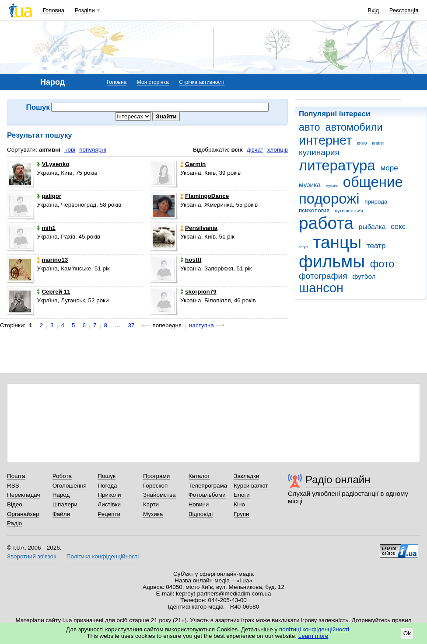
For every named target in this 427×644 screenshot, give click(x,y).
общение (373, 182)
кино (362, 142)
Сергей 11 (53, 291)
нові (69, 149)
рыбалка (372, 226)
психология (314, 210)
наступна (201, 325)
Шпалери (64, 504)
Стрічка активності (201, 82)
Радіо (14, 523)
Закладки (246, 476)
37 (131, 325)
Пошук (107, 476)
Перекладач (23, 495)
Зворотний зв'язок (31, 556)
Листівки (109, 504)
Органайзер (23, 514)
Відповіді (201, 514)
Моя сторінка (153, 82)
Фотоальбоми (207, 495)
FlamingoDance (204, 196)
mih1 (46, 228)
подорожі (329, 198)
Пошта (16, 476)
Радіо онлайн (338, 479)
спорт (303, 247)
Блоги (242, 495)
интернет (325, 140)
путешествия (349, 210)
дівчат (255, 149)
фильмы (332, 261)
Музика (153, 514)
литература (337, 165)
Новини (199, 504)
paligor (49, 196)
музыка (332, 186)
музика (310, 184)
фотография (323, 275)
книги (378, 142)
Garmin (193, 164)
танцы (337, 242)
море (389, 168)
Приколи (109, 495)
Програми (156, 476)
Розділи (85, 10)
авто (309, 127)
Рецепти (109, 514)
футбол (363, 276)
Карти (151, 504)
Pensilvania (198, 228)
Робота (62, 476)
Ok (407, 633)
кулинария (319, 152)
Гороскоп (155, 485)
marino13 (52, 259)
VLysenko (53, 164)
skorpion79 (198, 291)
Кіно (239, 504)
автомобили (353, 127)
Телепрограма (208, 485)
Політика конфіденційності (102, 556)
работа (326, 223)
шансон (321, 288)
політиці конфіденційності (314, 629)
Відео (14, 504)
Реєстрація (403, 10)
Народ (61, 495)
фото (382, 264)
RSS (13, 485)
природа (375, 201)
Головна (53, 10)
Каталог (199, 476)
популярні (92, 149)
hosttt (190, 259)
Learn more (313, 636)
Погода (107, 485)
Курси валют (251, 485)
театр (376, 246)
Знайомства (159, 495)
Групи (241, 514)
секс (398, 226)
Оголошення (69, 485)
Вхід (373, 10)
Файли (61, 514)
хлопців (277, 149)
